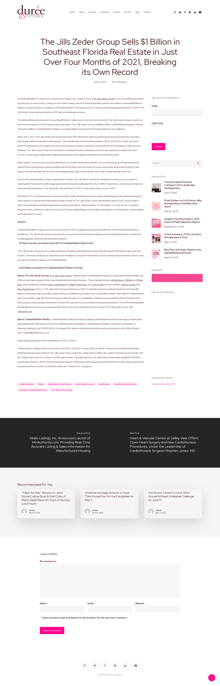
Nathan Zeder (128, 284)
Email (154, 106)
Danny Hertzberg (56, 284)
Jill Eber (129, 280)
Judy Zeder (98, 284)
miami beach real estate (59, 384)
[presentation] (173, 132)
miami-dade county (84, 384)
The (38, 298)
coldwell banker (26, 384)
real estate (104, 384)
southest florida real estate (33, 390)
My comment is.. (48, 561)
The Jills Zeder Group (103, 98)
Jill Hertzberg (117, 280)
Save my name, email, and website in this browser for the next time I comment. (85, 617)
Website (139, 603)
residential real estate (125, 384)
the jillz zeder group (61, 390)
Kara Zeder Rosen (26, 289)
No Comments (119, 81)
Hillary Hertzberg (78, 284)
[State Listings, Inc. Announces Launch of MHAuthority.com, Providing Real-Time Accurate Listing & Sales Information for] (55, 443)
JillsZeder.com (24, 311)
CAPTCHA (157, 123)
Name (44, 603)
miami (40, 384)
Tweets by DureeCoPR (163, 384)
